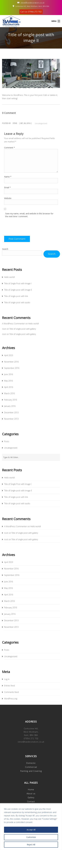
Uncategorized (41, 123)
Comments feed (11, 692)
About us (31, 793)
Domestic (31, 763)
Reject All (31, 844)
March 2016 (9, 393)
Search (5, 249)
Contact (31, 801)
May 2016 (8, 380)
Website (7, 198)
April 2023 (8, 355)
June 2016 (8, 374)
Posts (6, 441)
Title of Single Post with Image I (17, 283)
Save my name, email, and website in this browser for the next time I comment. (29, 215)
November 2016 (11, 361)
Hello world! (9, 277)
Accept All (31, 829)
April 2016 (8, 387)
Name (7, 176)
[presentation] (25, 227)
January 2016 (10, 406)
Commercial (31, 767)
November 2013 (11, 418)
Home (31, 789)
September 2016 (11, 368)
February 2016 (10, 399)
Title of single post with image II (18, 289)
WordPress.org (10, 698)
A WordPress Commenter (13, 323)
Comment (9, 147)
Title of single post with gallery (22, 329)
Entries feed (9, 685)
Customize (31, 837)
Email (7, 187)
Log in (6, 679)
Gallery (31, 797)
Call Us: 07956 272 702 (31, 11)
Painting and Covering (31, 771)
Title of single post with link (16, 296)
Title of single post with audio (17, 302)
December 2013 (11, 412)
